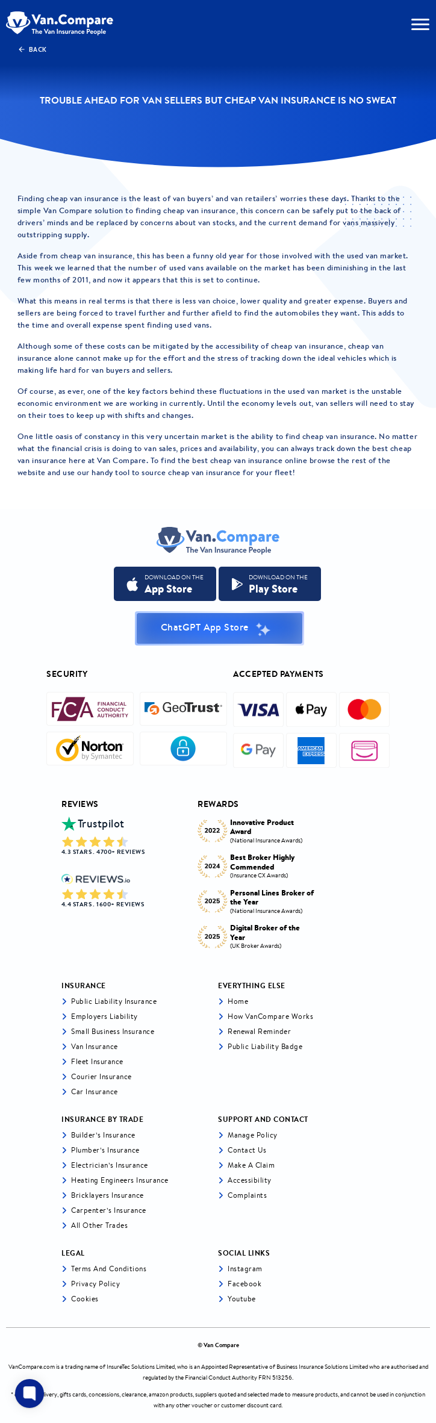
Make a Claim (251, 1164)
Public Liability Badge (265, 1046)
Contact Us (247, 1149)
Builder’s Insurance (103, 1134)
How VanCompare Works (270, 1016)
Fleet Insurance (97, 1061)
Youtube (242, 1298)
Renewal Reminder (259, 1031)
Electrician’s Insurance (109, 1164)
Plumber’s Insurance (105, 1149)
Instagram (245, 1268)
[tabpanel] (258, 880)
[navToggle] (420, 24)
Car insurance (94, 1091)
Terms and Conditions (108, 1268)
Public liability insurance (114, 1001)
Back (32, 49)
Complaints (247, 1195)
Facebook (244, 1283)
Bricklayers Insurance (107, 1195)
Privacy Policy (95, 1283)
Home (238, 1001)
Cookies (85, 1298)
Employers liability (104, 1016)
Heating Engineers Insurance (120, 1180)
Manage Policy (253, 1134)
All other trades (99, 1225)
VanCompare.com (31, 1367)
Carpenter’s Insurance (108, 1210)
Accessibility (250, 1180)
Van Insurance (94, 1046)
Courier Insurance (101, 1076)
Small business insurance (112, 1031)
